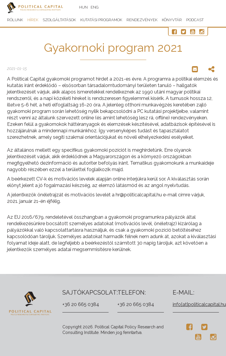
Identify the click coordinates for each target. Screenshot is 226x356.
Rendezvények (142, 20)
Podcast (195, 20)
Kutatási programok (101, 20)
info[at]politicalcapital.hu (199, 304)
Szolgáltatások (59, 20)
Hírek (32, 20)
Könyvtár (172, 20)
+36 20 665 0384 (80, 304)
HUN (83, 7)
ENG (95, 7)
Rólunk (15, 20)
